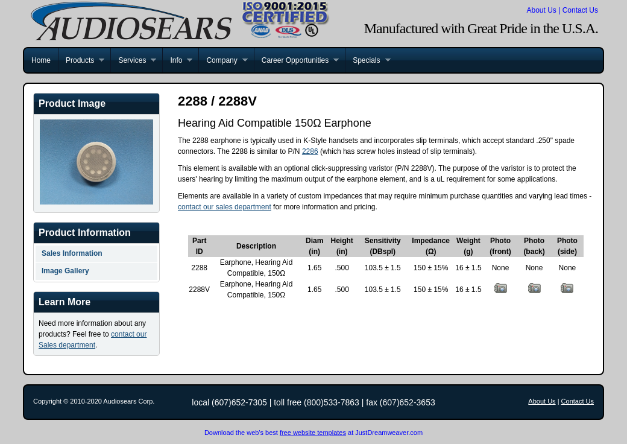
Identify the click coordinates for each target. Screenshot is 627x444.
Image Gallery (65, 271)
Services (133, 60)
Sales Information (72, 253)
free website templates (313, 432)
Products (81, 60)
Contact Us (580, 10)
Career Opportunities (296, 60)
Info (177, 60)
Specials (367, 60)
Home (41, 60)
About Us (541, 10)
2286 (310, 151)
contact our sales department (224, 207)
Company (222, 60)
